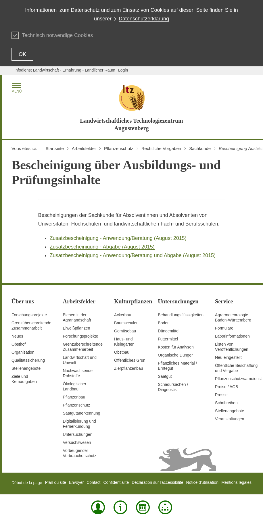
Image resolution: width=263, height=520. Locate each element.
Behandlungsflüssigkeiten (181, 315)
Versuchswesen (77, 442)
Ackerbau (122, 315)
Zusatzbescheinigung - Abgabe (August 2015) (102, 247)
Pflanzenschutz (76, 405)
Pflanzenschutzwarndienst (238, 378)
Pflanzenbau (74, 397)
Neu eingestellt (228, 357)
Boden (163, 323)
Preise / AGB (226, 386)
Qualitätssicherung (28, 360)
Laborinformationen (232, 336)
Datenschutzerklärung (144, 19)
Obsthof (18, 344)
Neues (17, 336)
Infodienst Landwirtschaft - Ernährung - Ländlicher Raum (64, 70)
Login (123, 70)
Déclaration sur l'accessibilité (157, 482)
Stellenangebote (26, 368)
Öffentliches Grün (129, 360)
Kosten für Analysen (176, 347)
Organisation (22, 352)
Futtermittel (168, 339)
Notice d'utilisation (202, 482)
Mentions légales (236, 482)
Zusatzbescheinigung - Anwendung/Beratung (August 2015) (118, 238)
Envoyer (76, 482)
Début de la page (26, 482)
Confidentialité (116, 482)
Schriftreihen (226, 402)
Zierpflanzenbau (128, 368)
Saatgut (165, 376)
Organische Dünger (175, 355)
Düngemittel (168, 331)
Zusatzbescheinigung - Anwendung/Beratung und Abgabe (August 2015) (133, 255)
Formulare (224, 328)
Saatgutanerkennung (81, 413)
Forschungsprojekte (29, 315)
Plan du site (55, 482)
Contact (93, 482)
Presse (221, 394)
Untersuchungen (78, 434)
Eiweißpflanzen (76, 328)
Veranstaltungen (229, 419)
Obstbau (121, 352)
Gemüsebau (125, 331)
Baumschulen (126, 323)
